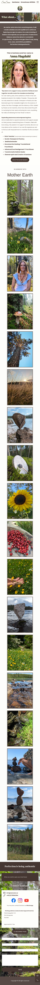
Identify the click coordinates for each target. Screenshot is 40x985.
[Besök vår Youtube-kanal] (26, 900)
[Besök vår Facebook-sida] (13, 900)
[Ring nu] (37, 980)
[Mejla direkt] (37, 976)
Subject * (4, 948)
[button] (37, 2)
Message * (5, 954)
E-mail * (4, 942)
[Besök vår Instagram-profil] (20, 900)
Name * (4, 937)
